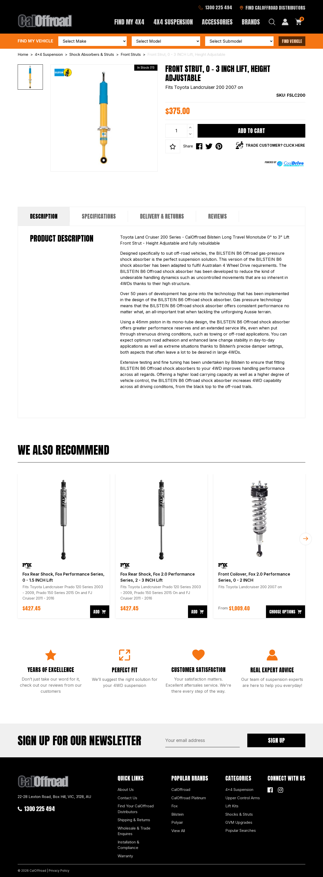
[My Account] (285, 22)
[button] (172, 146)
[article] (64, 546)
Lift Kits (231, 806)
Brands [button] (251, 22)
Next (305, 539)
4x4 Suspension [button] (173, 22)
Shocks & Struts (239, 814)
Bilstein (177, 814)
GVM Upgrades (238, 822)
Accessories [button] (217, 22)
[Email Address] (202, 740)
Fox (174, 806)
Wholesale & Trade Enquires (134, 831)
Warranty (125, 856)
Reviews (217, 216)
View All (178, 830)
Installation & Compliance (128, 845)
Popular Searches (240, 830)
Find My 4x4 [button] (129, 22)
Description (44, 216)
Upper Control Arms (242, 797)
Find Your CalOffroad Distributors (136, 809)
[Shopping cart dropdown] (298, 22)
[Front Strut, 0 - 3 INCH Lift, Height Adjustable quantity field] (179, 131)
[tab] (44, 216)
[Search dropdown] (272, 22)
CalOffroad (180, 789)
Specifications (99, 216)
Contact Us (127, 797)
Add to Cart (251, 130)
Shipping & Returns (134, 819)
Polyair (177, 822)
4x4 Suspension (239, 789)
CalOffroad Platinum (188, 797)
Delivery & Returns (162, 216)
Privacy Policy (59, 870)
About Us (126, 789)
